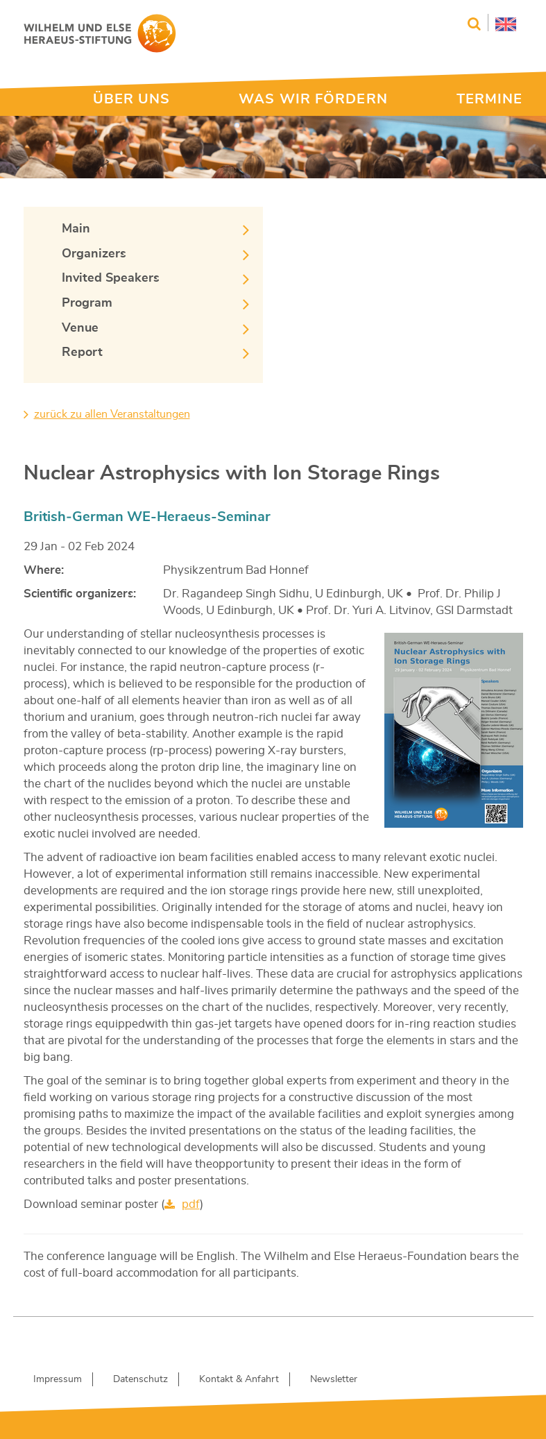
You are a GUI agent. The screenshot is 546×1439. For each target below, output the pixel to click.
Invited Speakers (111, 278)
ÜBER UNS (132, 99)
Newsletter (333, 1379)
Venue (80, 328)
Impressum (57, 1379)
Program (87, 303)
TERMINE (490, 99)
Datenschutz (140, 1379)
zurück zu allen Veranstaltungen (112, 414)
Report (82, 352)
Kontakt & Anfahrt (239, 1379)
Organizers (94, 254)
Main (76, 229)
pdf (191, 1204)
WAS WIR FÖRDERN (313, 99)
